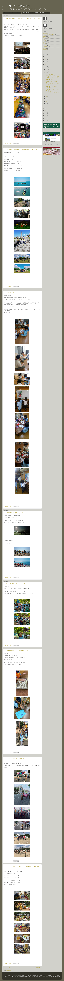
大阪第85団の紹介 (26, 12)
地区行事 (45, 45)
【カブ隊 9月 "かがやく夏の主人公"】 (13, 513)
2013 (46, 113)
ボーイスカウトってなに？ (14, 12)
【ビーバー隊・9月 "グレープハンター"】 (15, 584)
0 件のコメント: (8, 143)
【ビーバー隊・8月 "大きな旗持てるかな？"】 (16, 650)
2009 (46, 120)
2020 (46, 64)
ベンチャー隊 (45, 39)
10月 (47, 71)
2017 (46, 108)
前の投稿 (38, 968)
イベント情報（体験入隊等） (49, 34)
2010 (46, 118)
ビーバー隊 (45, 37)
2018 (46, 107)
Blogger (35, 977)
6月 (46, 96)
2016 (46, 110)
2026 (46, 54)
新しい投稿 (7, 968)
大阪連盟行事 (45, 46)
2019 (46, 66)
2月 (46, 103)
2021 (46, 62)
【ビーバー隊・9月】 (9, 292)
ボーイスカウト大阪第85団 (16, 6)
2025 (46, 56)
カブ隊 (44, 36)
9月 (46, 72)
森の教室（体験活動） (44, 12)
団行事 (44, 43)
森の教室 (45, 49)
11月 (47, 69)
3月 (46, 101)
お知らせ (45, 33)
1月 (46, 104)
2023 (46, 59)
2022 (46, 61)
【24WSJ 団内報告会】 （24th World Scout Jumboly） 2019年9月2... (52, 75)
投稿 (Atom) (8, 970)
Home (5, 12)
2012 (46, 115)
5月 (46, 98)
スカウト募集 (35, 12)
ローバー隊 (45, 42)
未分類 (44, 48)
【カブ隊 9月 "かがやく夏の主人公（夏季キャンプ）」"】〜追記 (20, 149)
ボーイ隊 (45, 40)
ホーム (23, 968)
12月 (47, 67)
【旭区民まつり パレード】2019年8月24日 (15, 758)
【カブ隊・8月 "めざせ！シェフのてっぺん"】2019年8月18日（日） (21, 866)
